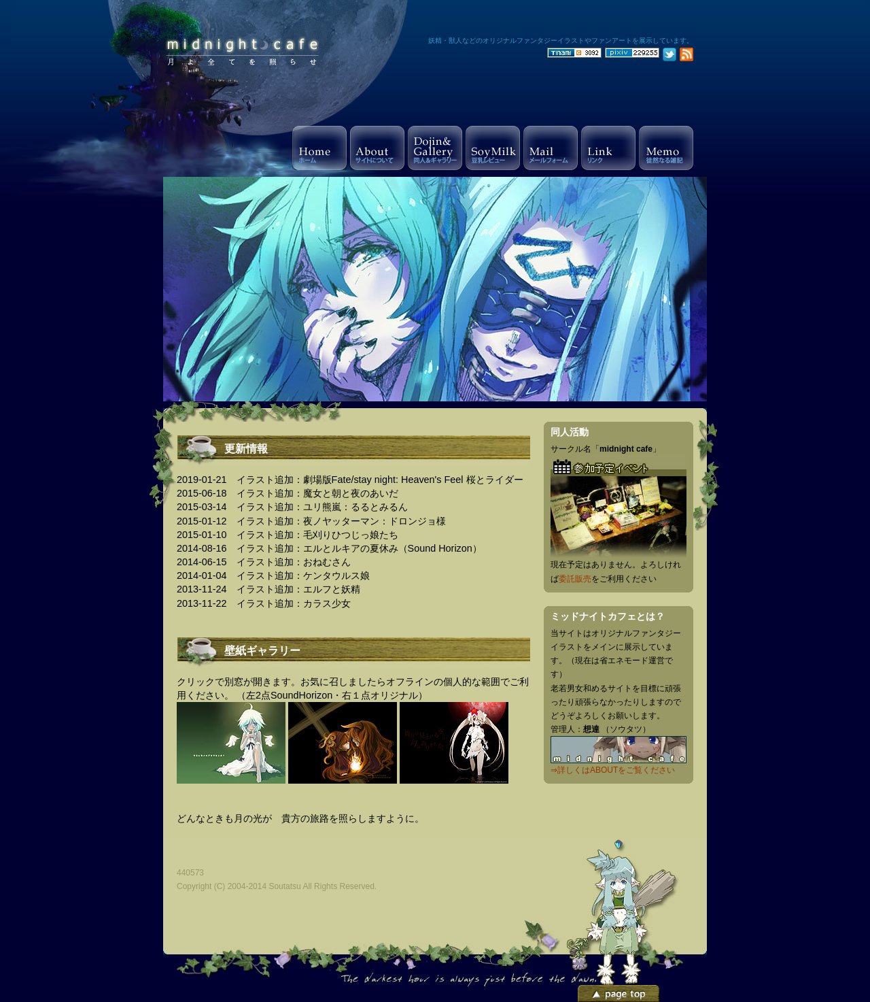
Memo (666, 148)
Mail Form (550, 148)
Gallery (435, 148)
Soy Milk (493, 148)
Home (319, 148)
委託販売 (575, 579)
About (377, 148)
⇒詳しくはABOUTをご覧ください (613, 770)
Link (608, 148)
